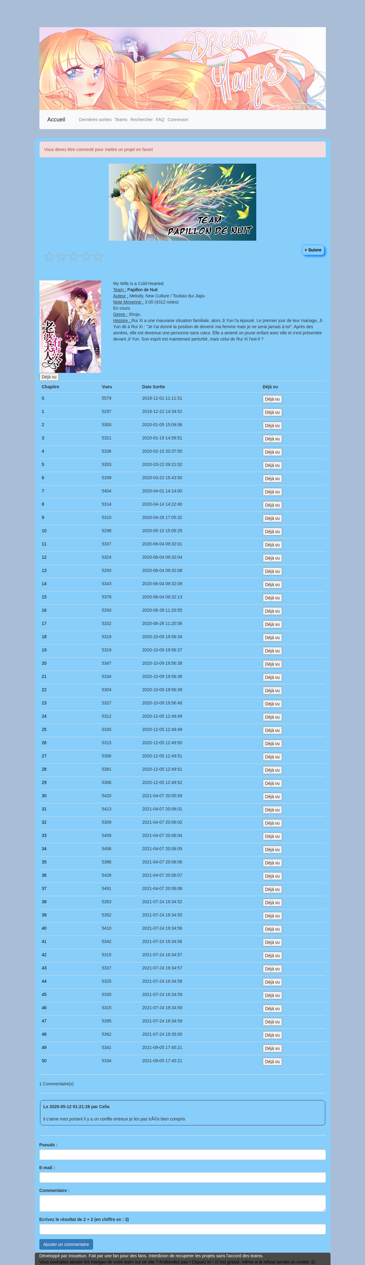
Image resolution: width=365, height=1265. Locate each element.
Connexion (178, 119)
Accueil (56, 119)
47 (44, 1020)
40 (44, 928)
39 (44, 914)
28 (44, 769)
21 (44, 676)
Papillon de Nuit (142, 289)
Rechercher (142, 119)
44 (44, 981)
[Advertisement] (182, 13)
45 (44, 994)
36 (44, 875)
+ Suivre (313, 249)
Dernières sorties (95, 119)
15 (44, 596)
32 (44, 822)
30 (44, 795)
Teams (121, 119)
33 (44, 835)
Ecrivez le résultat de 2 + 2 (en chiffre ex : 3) (84, 1219)
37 (44, 888)
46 (44, 1007)
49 (44, 1047)
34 (44, 848)
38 (44, 901)
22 (44, 689)
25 (44, 729)
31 (44, 808)
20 (44, 663)
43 (44, 967)
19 (44, 649)
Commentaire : (54, 1190)
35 (44, 861)
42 (44, 954)
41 (44, 941)
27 (44, 755)
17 (44, 623)
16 (44, 610)
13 (44, 570)
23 (44, 702)
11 (44, 543)
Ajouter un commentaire (66, 1244)
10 (44, 530)
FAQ (160, 119)
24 (44, 716)
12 (44, 557)
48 (44, 1034)
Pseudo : (48, 1144)
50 (44, 1060)
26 (44, 742)
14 (44, 583)
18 (44, 636)
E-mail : (47, 1167)
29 (44, 782)
